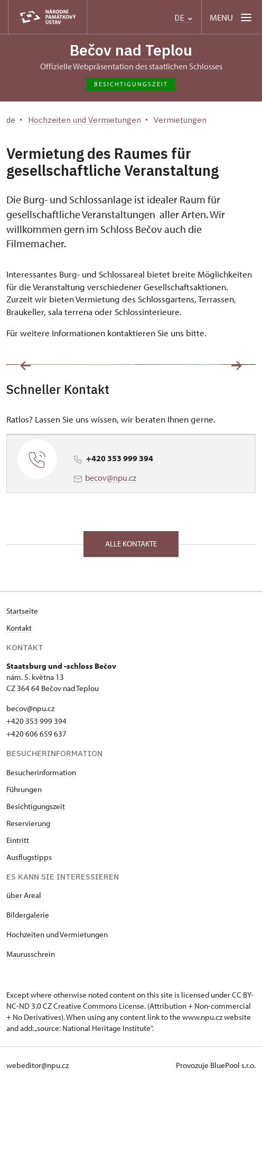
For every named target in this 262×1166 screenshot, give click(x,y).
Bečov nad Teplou (131, 50)
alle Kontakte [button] (131, 626)
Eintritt (17, 923)
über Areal (23, 978)
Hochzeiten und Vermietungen (57, 1017)
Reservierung (28, 906)
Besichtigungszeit (35, 889)
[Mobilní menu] (231, 17)
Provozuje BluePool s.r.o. (216, 1148)
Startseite (22, 693)
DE (183, 18)
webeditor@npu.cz (37, 1148)
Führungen (24, 872)
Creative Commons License (98, 1088)
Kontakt (19, 710)
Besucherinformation (41, 855)
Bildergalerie (27, 997)
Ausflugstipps (29, 940)
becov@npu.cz (110, 560)
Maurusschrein (30, 1037)
